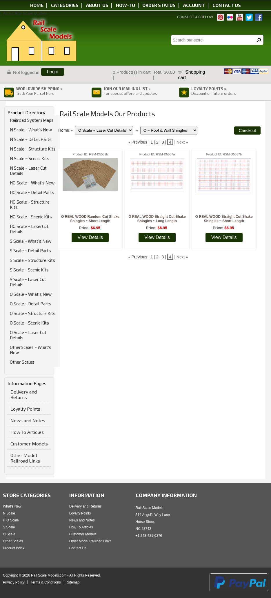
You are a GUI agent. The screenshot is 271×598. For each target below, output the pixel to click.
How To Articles (27, 432)
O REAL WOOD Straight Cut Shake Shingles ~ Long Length (157, 219)
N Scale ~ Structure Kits (33, 148)
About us (97, 5)
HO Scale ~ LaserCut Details (29, 229)
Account (194, 5)
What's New (12, 506)
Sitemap (73, 582)
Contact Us (77, 548)
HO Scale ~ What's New (32, 182)
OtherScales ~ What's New (30, 350)
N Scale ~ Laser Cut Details (28, 170)
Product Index (13, 548)
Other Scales (22, 362)
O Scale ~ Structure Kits (32, 313)
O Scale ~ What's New (31, 294)
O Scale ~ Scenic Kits (29, 322)
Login (52, 71)
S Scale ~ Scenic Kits (29, 269)
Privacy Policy (14, 582)
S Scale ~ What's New (30, 241)
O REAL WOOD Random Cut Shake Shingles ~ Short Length (90, 219)
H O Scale (11, 520)
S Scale (9, 527)
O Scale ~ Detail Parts (30, 303)
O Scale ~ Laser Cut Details (28, 335)
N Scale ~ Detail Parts (31, 139)
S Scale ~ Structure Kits (32, 260)
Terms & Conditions (46, 582)
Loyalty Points (25, 409)
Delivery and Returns (23, 394)
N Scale (9, 513)
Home (36, 5)
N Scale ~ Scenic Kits (29, 158)
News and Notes (27, 420)
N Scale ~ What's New (31, 129)
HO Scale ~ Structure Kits (30, 204)
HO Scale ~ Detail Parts (32, 192)
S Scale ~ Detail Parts (30, 250)
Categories (65, 5)
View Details (90, 237)
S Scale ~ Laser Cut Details (28, 282)
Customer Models (29, 443)
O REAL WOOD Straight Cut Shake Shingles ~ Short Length (224, 219)
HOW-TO (125, 5)
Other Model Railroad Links (25, 457)
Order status (159, 5)
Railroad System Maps (32, 120)
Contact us (226, 5)
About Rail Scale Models (25, 13)
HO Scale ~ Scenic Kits (31, 216)
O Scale (9, 534)
